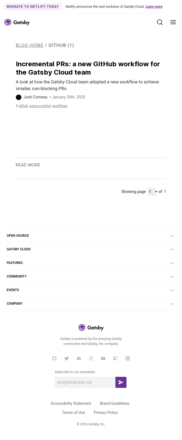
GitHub (23, 106)
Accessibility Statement (70, 403)
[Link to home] (17, 22)
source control (40, 106)
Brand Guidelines (114, 403)
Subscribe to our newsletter (75, 372)
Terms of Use (73, 412)
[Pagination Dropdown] (152, 192)
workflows (59, 106)
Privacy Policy (106, 412)
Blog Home (30, 45)
